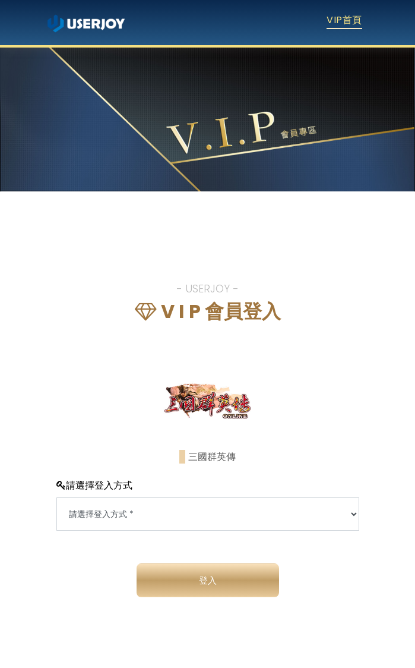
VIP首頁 (344, 20)
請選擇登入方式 (94, 485)
